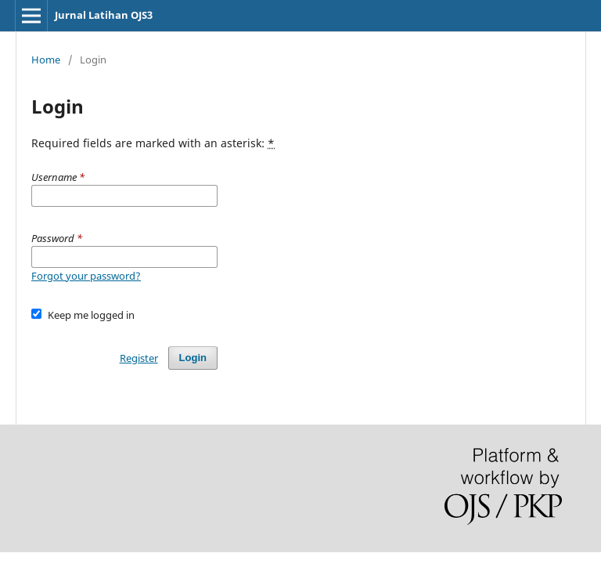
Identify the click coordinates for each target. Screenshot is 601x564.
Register (139, 358)
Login (193, 357)
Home (45, 59)
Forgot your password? (86, 276)
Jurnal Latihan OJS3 (104, 15)
